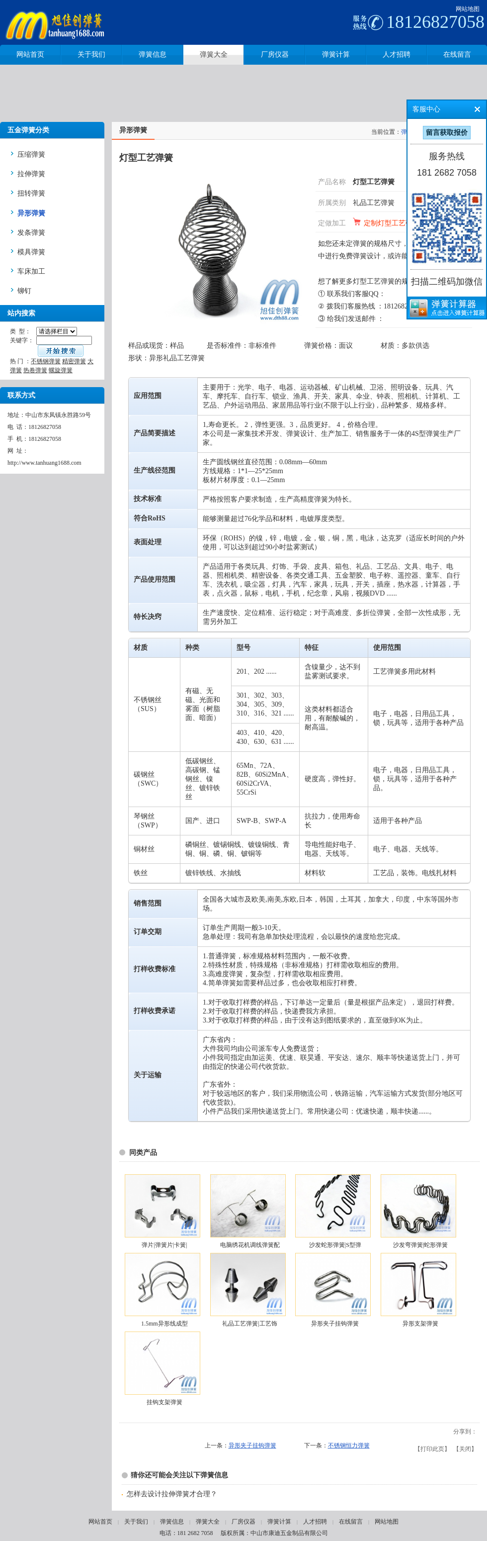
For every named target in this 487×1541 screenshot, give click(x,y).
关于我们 (136, 1521)
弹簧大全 (208, 1521)
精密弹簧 (74, 361)
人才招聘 (315, 1521)
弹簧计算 (279, 1521)
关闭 (465, 1448)
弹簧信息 (172, 1521)
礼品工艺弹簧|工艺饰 (249, 1323)
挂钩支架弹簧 (164, 1402)
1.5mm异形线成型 (164, 1323)
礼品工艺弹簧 (374, 202)
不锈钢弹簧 (46, 361)
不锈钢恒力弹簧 (349, 1445)
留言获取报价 (447, 132)
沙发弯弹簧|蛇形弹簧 (420, 1244)
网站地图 (468, 8)
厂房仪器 (243, 1521)
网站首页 (100, 1521)
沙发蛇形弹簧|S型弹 (335, 1244)
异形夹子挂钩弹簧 (335, 1323)
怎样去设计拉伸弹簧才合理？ (172, 1494)
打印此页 (432, 1448)
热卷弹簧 (35, 370)
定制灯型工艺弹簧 (391, 223)
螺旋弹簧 (61, 370)
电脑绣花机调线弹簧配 (250, 1244)
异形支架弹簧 (420, 1323)
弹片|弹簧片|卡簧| (164, 1244)
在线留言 (351, 1521)
